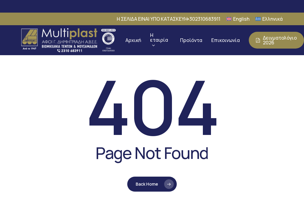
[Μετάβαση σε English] (237, 19)
